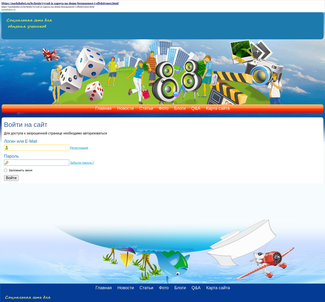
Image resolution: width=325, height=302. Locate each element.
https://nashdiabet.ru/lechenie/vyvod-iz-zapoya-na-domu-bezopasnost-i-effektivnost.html (47, 6)
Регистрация (79, 148)
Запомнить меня (20, 170)
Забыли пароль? (82, 162)
